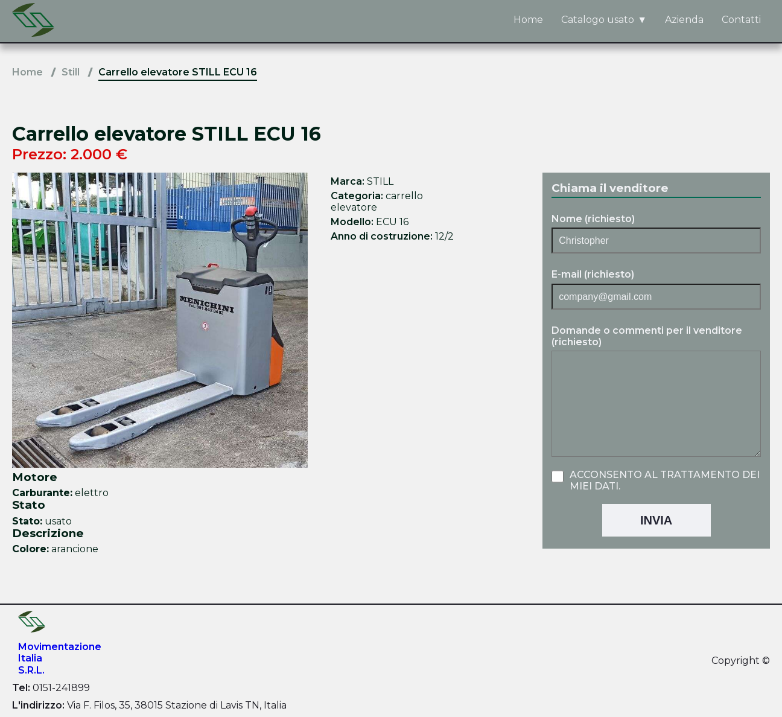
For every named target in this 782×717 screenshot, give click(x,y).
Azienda (684, 19)
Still (71, 72)
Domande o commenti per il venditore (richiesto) (647, 336)
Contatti (741, 19)
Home (528, 19)
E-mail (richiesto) (593, 274)
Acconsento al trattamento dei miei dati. (665, 480)
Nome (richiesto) (593, 219)
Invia (656, 520)
